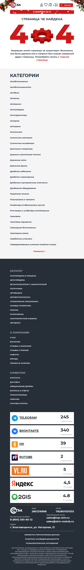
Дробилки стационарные (22, 177)
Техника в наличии (20, 363)
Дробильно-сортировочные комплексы (29, 183)
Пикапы (14, 310)
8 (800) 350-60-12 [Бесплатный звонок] (42, 12)
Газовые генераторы (20, 306)
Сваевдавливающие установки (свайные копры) (33, 244)
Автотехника (16, 132)
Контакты (15, 378)
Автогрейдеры (17, 110)
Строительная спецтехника (24, 301)
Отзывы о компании (20, 346)
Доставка (15, 382)
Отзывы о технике (19, 350)
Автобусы (14, 93)
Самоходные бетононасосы (23, 228)
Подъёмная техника (19, 194)
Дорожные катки (18, 160)
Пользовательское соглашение (42, 543)
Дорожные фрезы (18, 166)
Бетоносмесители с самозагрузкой (28, 284)
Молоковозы (17, 314)
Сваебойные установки (21, 239)
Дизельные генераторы (21, 149)
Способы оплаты (19, 403)
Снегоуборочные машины (23, 319)
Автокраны (15, 126)
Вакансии (15, 342)
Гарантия (14, 399)
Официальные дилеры (21, 386)
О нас (13, 338)
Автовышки (15, 104)
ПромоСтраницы (18, 395)
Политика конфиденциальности (42, 539)
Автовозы (14, 98)
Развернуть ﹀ (40, 251)
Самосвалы (15, 216)
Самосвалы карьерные (21, 222)
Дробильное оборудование (23, 188)
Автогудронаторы (18, 115)
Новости (14, 355)
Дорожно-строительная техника (25, 154)
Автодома (14, 121)
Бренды (14, 359)
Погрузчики (16, 289)
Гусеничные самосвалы (21, 138)
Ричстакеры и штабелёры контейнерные (29, 211)
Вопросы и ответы (19, 391)
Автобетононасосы (19, 81)
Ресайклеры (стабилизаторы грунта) (27, 205)
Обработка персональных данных (42, 535)
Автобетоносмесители (20, 87)
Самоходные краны (19, 233)
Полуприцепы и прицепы (22, 199)
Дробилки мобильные (20, 171)
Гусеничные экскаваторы (22, 143)
